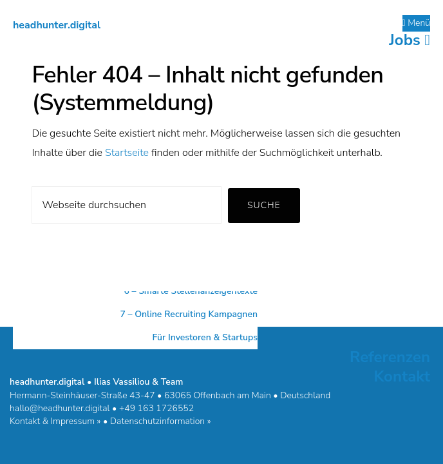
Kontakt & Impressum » (55, 421)
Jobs (409, 40)
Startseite (127, 153)
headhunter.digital (56, 25)
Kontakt (401, 376)
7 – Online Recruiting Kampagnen (189, 314)
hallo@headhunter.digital (60, 408)
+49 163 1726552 (156, 408)
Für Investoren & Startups (205, 337)
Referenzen (390, 357)
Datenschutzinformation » (160, 421)
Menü (416, 23)
